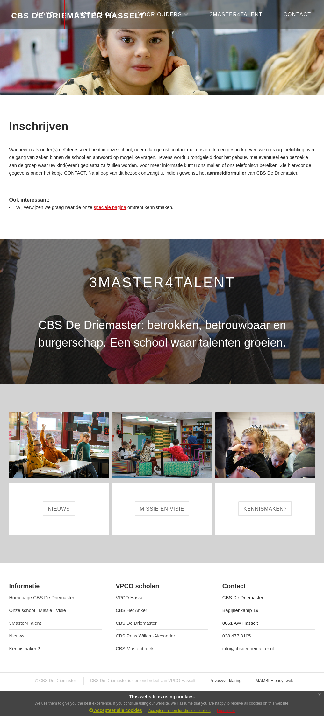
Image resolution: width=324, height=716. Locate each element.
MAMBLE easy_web (274, 680)
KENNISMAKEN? (265, 509)
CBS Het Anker (131, 610)
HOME (45, 14)
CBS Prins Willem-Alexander (145, 635)
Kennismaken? (24, 648)
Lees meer (226, 710)
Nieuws (17, 635)
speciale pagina (110, 207)
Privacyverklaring (225, 680)
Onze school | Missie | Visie (37, 610)
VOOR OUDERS (163, 14)
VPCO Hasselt (131, 597)
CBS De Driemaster (136, 623)
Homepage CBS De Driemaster (41, 597)
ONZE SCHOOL (96, 14)
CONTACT (297, 14)
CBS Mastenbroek (135, 648)
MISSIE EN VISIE (162, 509)
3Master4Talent (25, 623)
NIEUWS (59, 509)
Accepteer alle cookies (115, 710)
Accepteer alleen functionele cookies (179, 710)
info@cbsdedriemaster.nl (248, 648)
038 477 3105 (236, 635)
